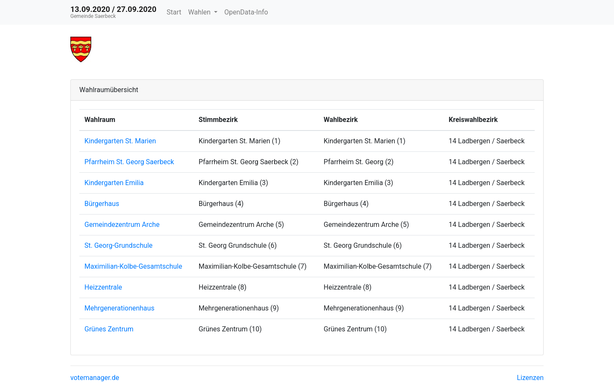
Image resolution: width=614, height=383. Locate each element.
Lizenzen (530, 378)
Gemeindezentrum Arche (121, 225)
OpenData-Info (246, 12)
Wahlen (200, 12)
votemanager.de (94, 378)
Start (174, 12)
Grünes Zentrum (108, 329)
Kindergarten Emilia (114, 183)
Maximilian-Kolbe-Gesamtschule (133, 266)
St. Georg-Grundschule (118, 245)
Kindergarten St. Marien (120, 141)
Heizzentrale (103, 287)
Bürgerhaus (101, 204)
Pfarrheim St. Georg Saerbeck (129, 162)
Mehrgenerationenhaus (119, 308)
